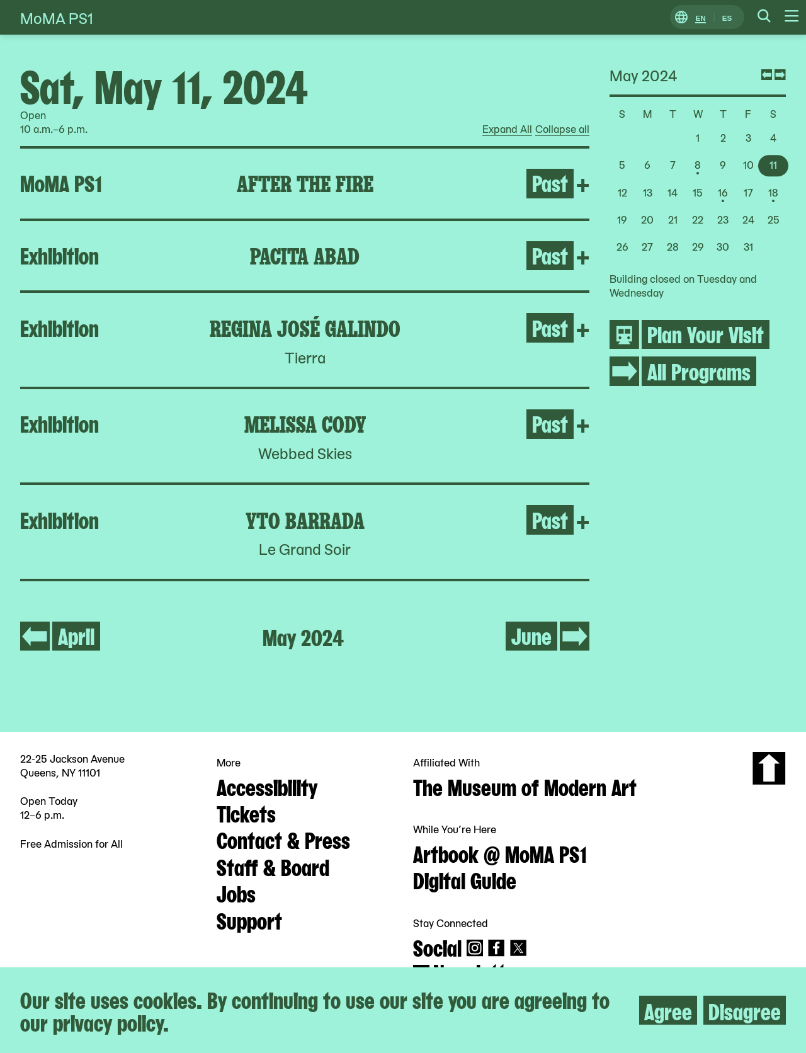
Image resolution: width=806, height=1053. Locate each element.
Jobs (236, 892)
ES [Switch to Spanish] (727, 17)
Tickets (246, 812)
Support (249, 919)
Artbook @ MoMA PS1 (500, 852)
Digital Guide (464, 879)
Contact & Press (283, 838)
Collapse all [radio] (562, 129)
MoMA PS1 (56, 17)
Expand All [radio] (507, 129)
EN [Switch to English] (700, 17)
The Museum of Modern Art (525, 786)
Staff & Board (273, 866)
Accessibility (267, 786)
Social (437, 946)
